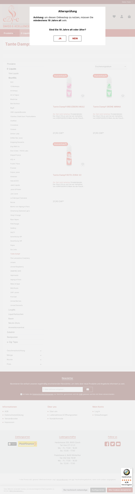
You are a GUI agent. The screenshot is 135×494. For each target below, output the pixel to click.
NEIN (75, 38)
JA (59, 38)
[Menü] (130, 469)
